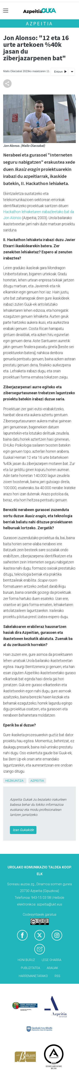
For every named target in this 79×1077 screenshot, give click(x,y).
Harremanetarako (33, 976)
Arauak (52, 968)
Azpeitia (39, 23)
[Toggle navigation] (5, 10)
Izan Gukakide (23, 830)
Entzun (60, 71)
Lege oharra (51, 960)
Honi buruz (26, 960)
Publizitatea (30, 968)
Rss (57, 976)
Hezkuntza (14, 780)
